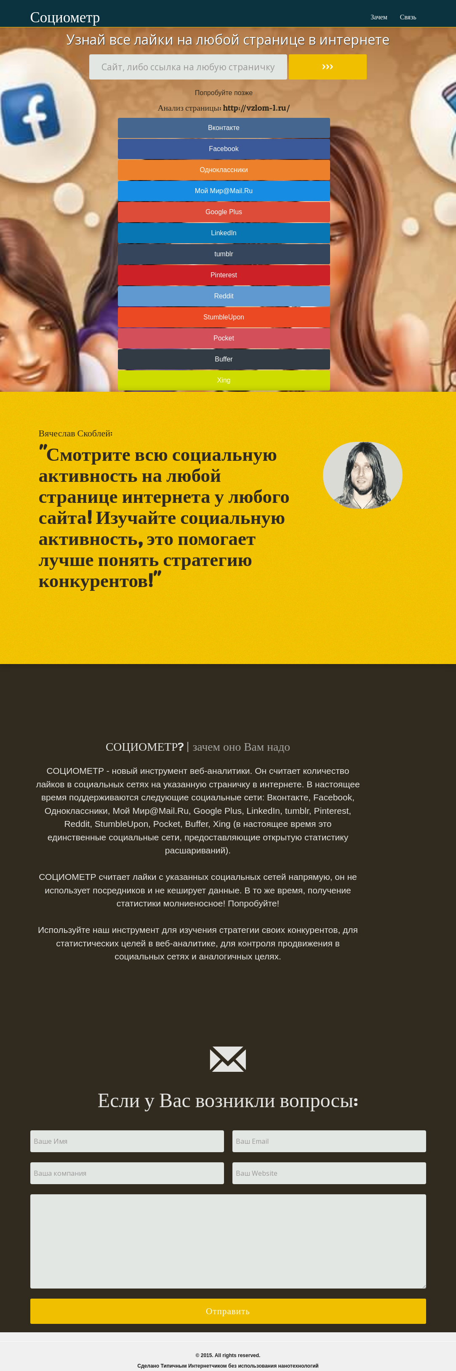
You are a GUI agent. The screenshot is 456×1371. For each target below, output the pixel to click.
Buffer (223, 359)
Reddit (223, 296)
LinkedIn (224, 232)
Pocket (223, 338)
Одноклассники (224, 169)
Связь (408, 17)
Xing (223, 380)
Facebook (223, 148)
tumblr (223, 254)
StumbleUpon (223, 317)
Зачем (379, 17)
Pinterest (224, 275)
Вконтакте (224, 127)
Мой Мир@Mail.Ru (224, 190)
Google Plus (223, 211)
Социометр (47, 17)
